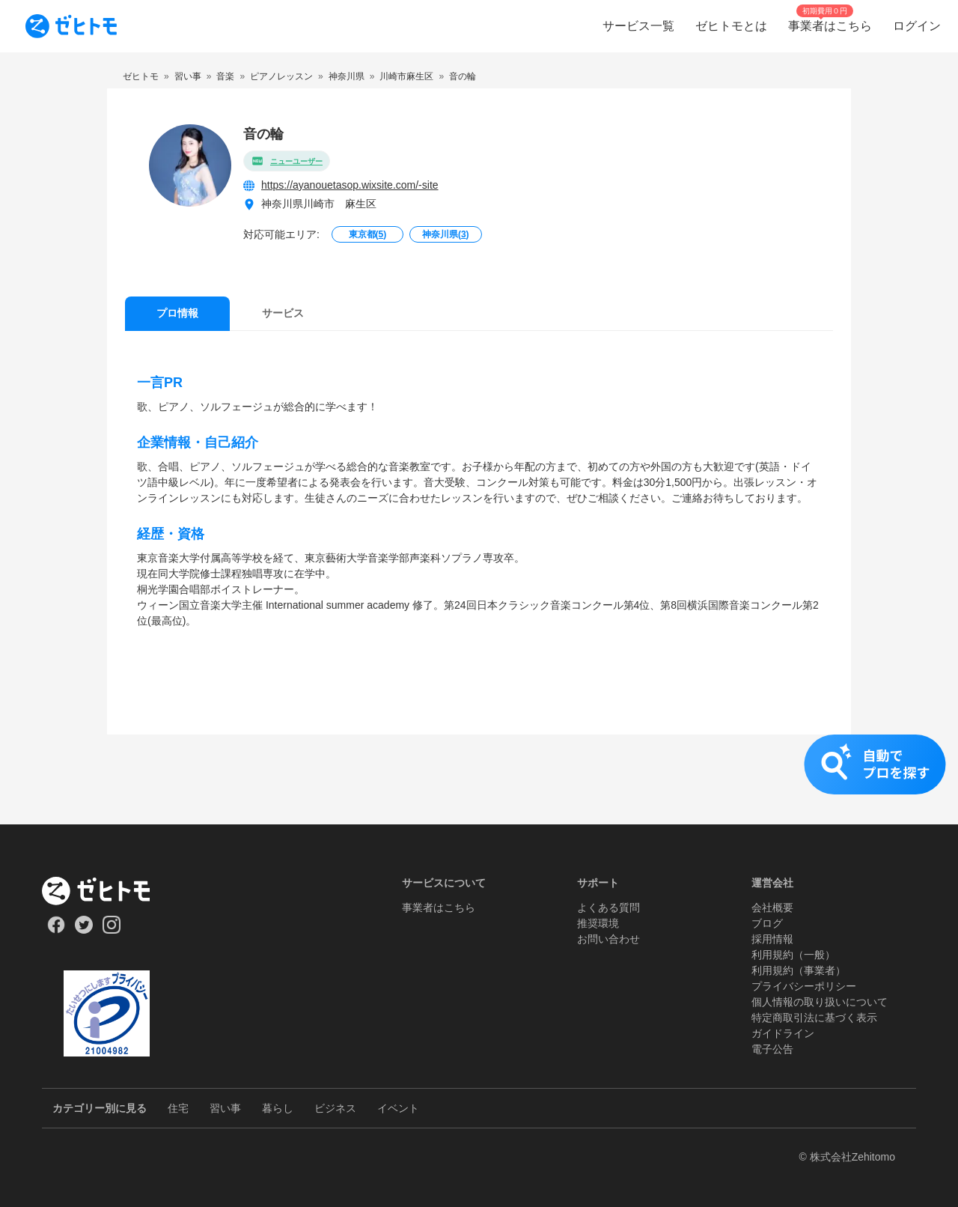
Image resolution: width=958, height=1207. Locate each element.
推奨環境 (598, 923)
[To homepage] (71, 26)
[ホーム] (106, 891)
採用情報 (772, 939)
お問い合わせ (608, 939)
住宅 (178, 1108)
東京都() (368, 234)
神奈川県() (445, 234)
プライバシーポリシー (803, 986)
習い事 (225, 1108)
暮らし (277, 1108)
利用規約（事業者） (798, 970)
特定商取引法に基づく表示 (814, 1018)
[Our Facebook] (56, 930)
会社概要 (772, 907)
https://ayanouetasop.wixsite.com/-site (350, 185)
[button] (479, 779)
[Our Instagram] (112, 930)
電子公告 (772, 1049)
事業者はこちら (438, 907)
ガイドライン (782, 1033)
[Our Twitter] (83, 930)
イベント (398, 1108)
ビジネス (335, 1108)
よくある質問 (608, 907)
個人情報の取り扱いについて (819, 1002)
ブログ (767, 923)
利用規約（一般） (793, 955)
